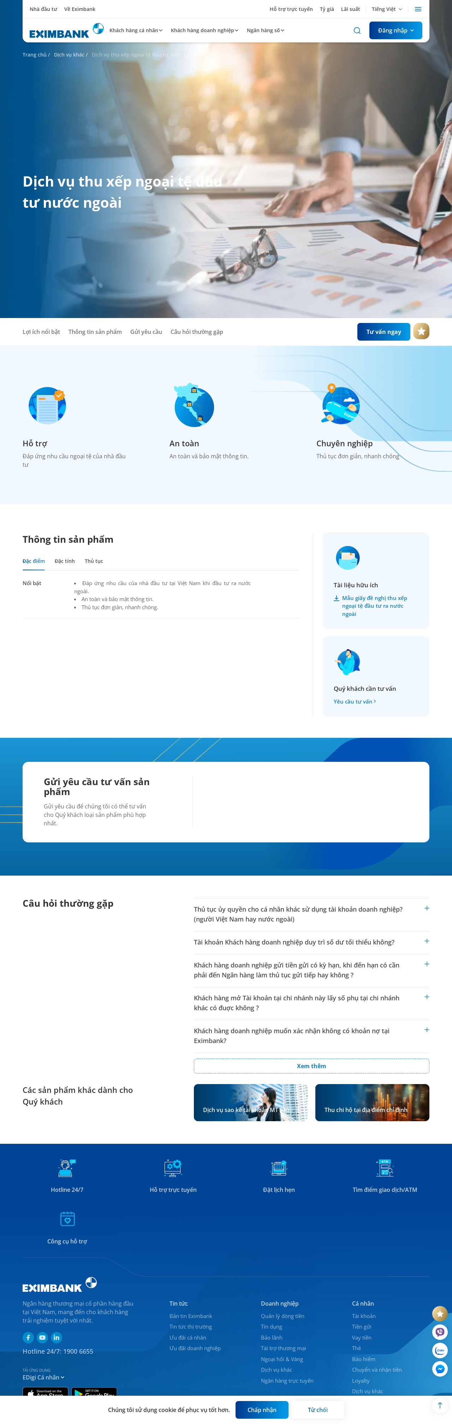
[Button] (395, 30)
